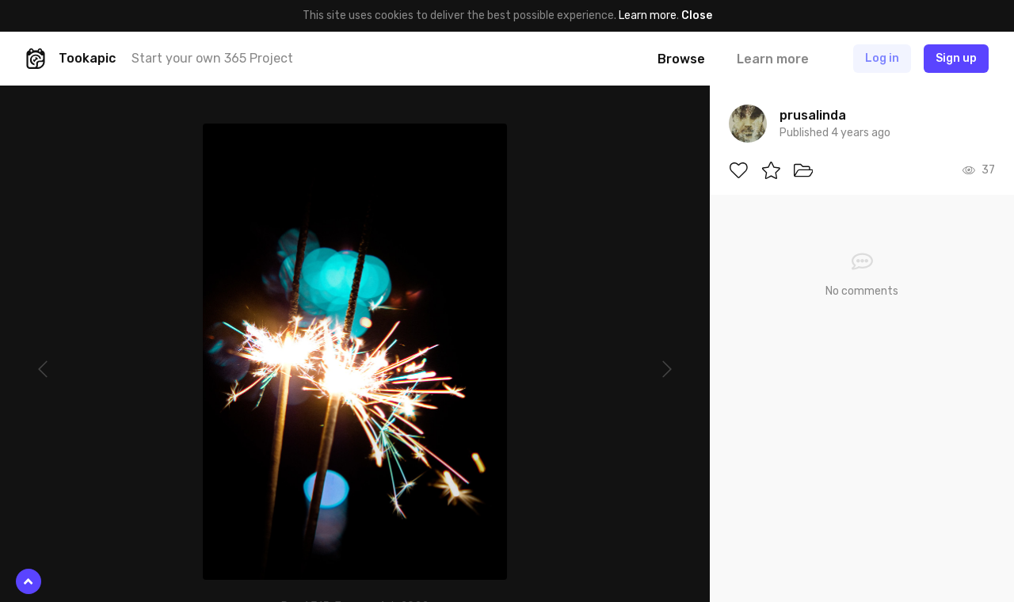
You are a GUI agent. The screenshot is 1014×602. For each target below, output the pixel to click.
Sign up (956, 58)
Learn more (648, 15)
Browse (681, 59)
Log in (882, 58)
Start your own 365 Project (212, 58)
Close (696, 15)
